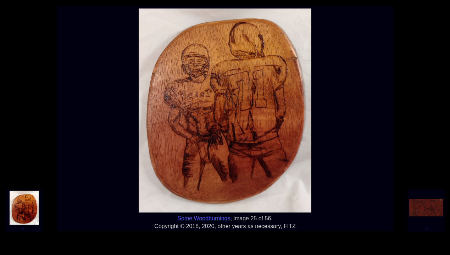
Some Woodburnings (203, 218)
